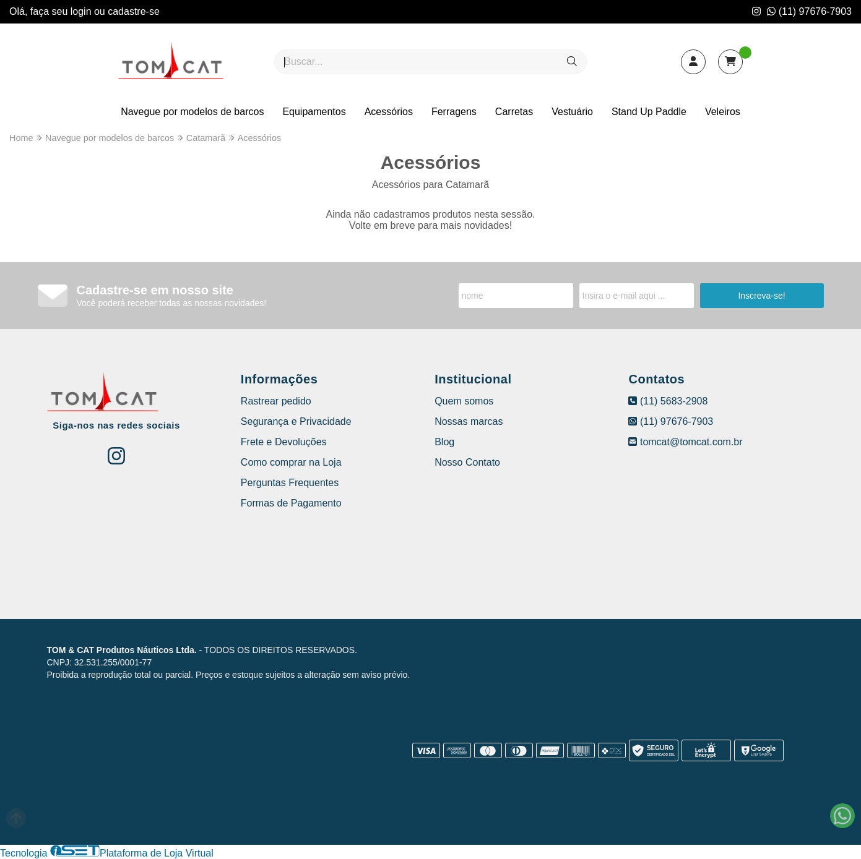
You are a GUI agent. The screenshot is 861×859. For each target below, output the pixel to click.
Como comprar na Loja (291, 462)
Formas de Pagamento (291, 503)
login (82, 11)
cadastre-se (134, 11)
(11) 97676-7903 (809, 11)
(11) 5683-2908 (667, 401)
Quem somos (464, 401)
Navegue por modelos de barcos (192, 111)
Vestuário (572, 111)
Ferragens (454, 111)
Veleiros (722, 111)
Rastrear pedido (276, 401)
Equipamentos (313, 111)
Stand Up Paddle (649, 111)
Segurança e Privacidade (296, 421)
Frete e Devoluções (284, 442)
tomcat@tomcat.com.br (685, 442)
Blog (444, 442)
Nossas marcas (469, 421)
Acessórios (389, 111)
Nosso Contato (467, 462)
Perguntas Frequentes (290, 482)
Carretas (514, 111)
